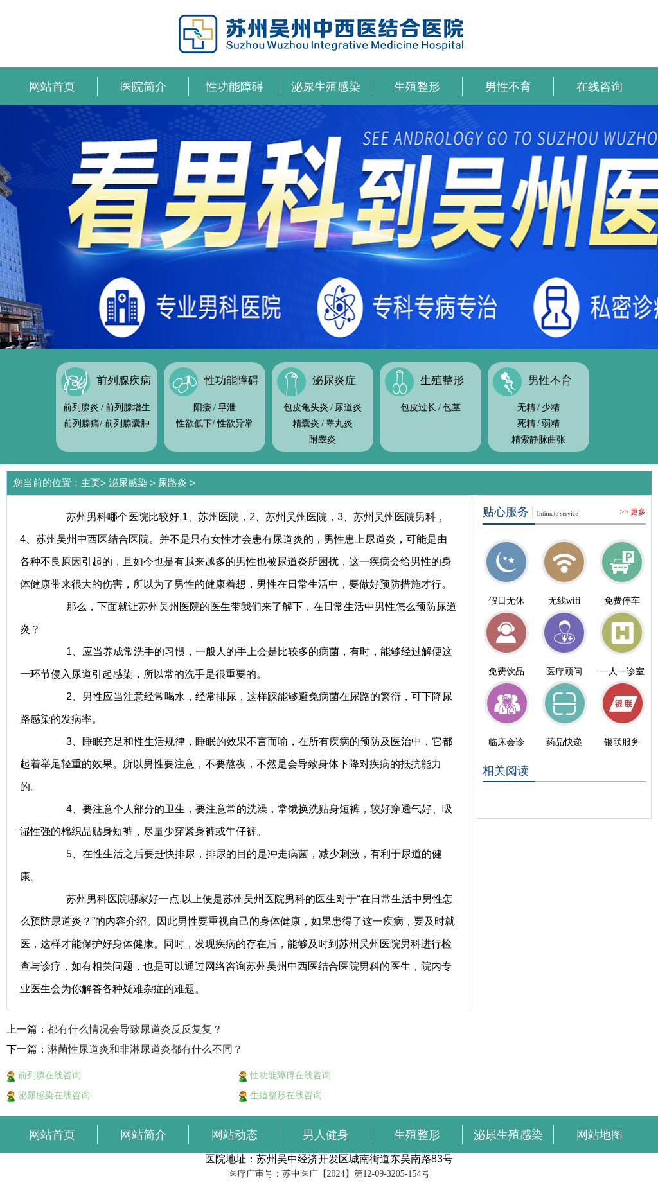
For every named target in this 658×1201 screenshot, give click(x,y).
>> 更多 (632, 511)
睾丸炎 (339, 423)
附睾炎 (322, 439)
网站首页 (52, 86)
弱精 (551, 423)
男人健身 (326, 1134)
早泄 (227, 407)
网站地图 (599, 1134)
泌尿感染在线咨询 (48, 1095)
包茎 (452, 407)
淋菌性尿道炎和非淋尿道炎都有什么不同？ (145, 1049)
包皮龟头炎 (305, 407)
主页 (90, 482)
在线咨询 (599, 86)
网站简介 (143, 1134)
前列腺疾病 (123, 380)
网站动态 (234, 1134)
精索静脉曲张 (538, 439)
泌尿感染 (128, 482)
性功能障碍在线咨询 (284, 1075)
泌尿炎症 (334, 380)
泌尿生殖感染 (325, 86)
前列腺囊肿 (127, 423)
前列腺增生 (127, 407)
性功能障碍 (234, 86)
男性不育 (508, 86)
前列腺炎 (81, 407)
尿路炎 (172, 482)
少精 (551, 407)
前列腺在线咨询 (43, 1075)
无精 (526, 407)
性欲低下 (194, 423)
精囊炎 (305, 423)
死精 (526, 423)
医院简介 (143, 86)
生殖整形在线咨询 (280, 1095)
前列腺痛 (82, 423)
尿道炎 (348, 407)
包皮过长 (418, 407)
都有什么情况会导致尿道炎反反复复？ (135, 1029)
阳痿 (202, 407)
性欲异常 (235, 423)
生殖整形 (417, 86)
